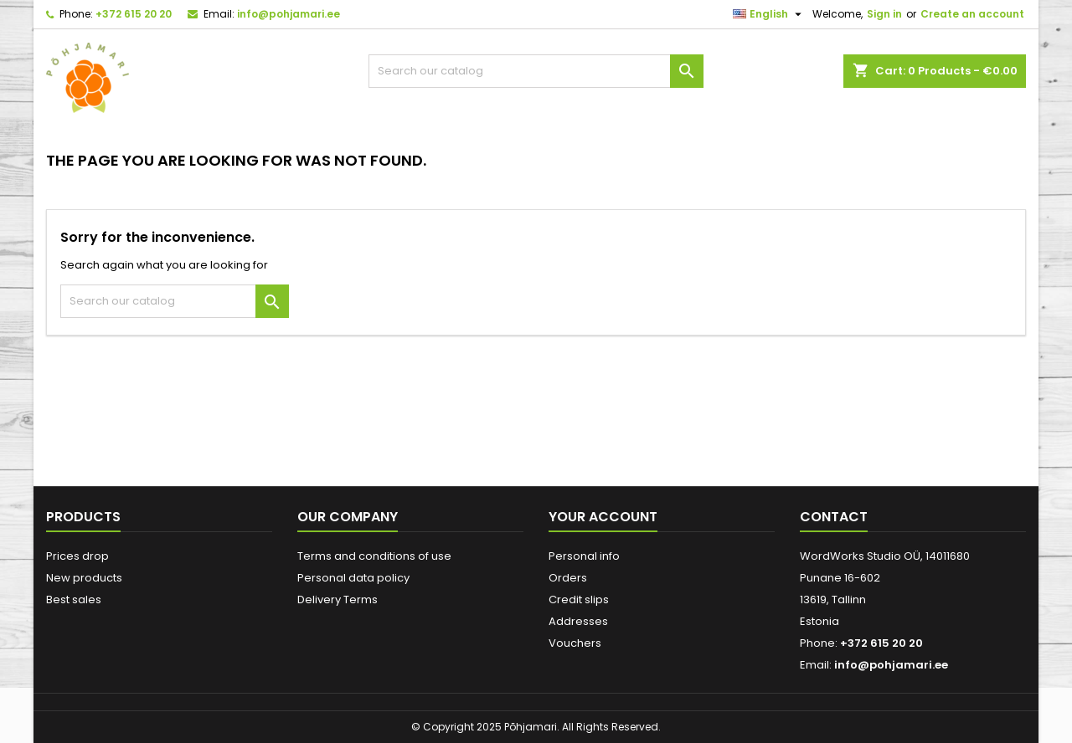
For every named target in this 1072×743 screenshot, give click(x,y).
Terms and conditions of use (374, 556)
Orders (568, 578)
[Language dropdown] (769, 14)
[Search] (536, 71)
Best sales (73, 599)
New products (84, 578)
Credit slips (579, 599)
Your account (603, 516)
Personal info (584, 556)
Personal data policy (353, 578)
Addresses (578, 621)
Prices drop (77, 556)
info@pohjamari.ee (288, 14)
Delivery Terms (337, 599)
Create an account (972, 14)
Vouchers (575, 643)
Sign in (884, 14)
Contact (834, 516)
